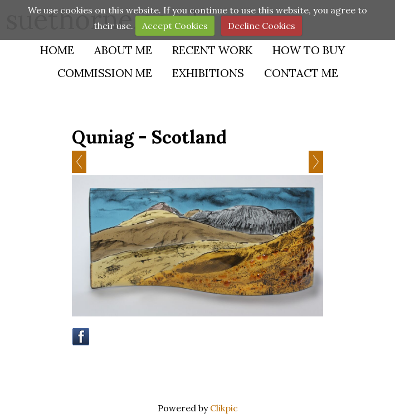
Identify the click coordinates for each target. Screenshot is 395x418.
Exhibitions (208, 73)
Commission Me (104, 73)
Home (57, 50)
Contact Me (301, 73)
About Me (123, 50)
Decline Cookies (261, 25)
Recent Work (212, 50)
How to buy (308, 50)
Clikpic (224, 408)
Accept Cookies (175, 25)
